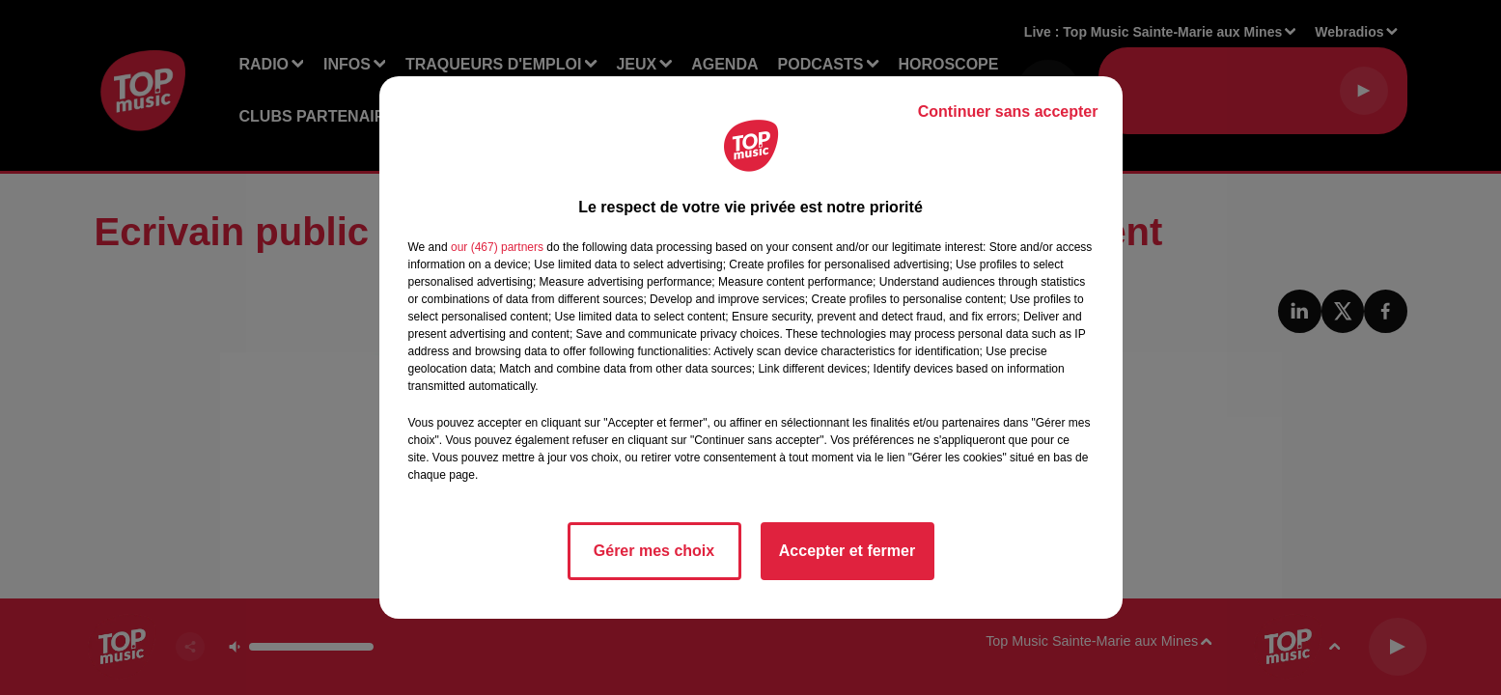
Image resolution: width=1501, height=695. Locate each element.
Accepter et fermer (847, 550)
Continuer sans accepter (1008, 111)
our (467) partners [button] (497, 247)
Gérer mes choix (654, 550)
